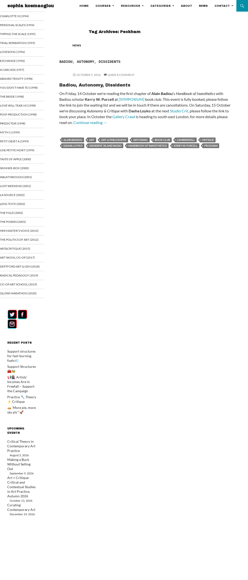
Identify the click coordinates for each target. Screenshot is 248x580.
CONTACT (222, 5)
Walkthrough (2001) (21, 207)
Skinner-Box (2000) (19, 198)
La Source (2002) (18, 225)
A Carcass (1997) (18, 82)
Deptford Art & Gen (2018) (21, 311)
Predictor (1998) (18, 148)
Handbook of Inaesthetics (147, 145)
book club (162, 139)
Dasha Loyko (73, 145)
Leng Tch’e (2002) (18, 234)
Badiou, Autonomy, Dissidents (120, 61)
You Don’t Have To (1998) (19, 102)
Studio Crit (179, 111)
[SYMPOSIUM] (131, 99)
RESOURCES (130, 5)
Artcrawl (140, 139)
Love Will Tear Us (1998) (19, 124)
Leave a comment (121, 75)
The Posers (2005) (18, 252)
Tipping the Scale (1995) (19, 40)
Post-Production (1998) (19, 137)
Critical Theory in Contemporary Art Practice (19, 493)
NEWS (203, 5)
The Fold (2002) (17, 243)
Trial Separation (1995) (18, 53)
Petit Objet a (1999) (19, 166)
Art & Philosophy (113, 139)
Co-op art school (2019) (20, 337)
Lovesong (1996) (18, 64)
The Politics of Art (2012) (20, 276)
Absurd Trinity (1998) (21, 91)
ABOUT (186, 5)
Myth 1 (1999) (15, 158)
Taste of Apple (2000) (21, 189)
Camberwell (186, 139)
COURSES (103, 5)
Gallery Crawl (123, 116)
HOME (84, 5)
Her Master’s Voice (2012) (20, 263)
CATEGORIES (160, 5)
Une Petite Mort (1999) (18, 178)
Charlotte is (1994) (20, 16)
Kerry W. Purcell (186, 145)
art (91, 139)
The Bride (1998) (17, 113)
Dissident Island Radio (105, 145)
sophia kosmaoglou (30, 5)
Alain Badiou (72, 139)
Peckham (210, 145)
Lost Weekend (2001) (21, 216)
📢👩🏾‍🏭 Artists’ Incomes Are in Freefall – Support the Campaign (21, 435)
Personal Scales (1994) (19, 27)
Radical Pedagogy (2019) (20, 324)
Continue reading (90, 122)
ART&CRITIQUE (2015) (20, 287)
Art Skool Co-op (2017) (19, 298)
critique (208, 139)
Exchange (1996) (18, 73)
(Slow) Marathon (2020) (19, 351)
